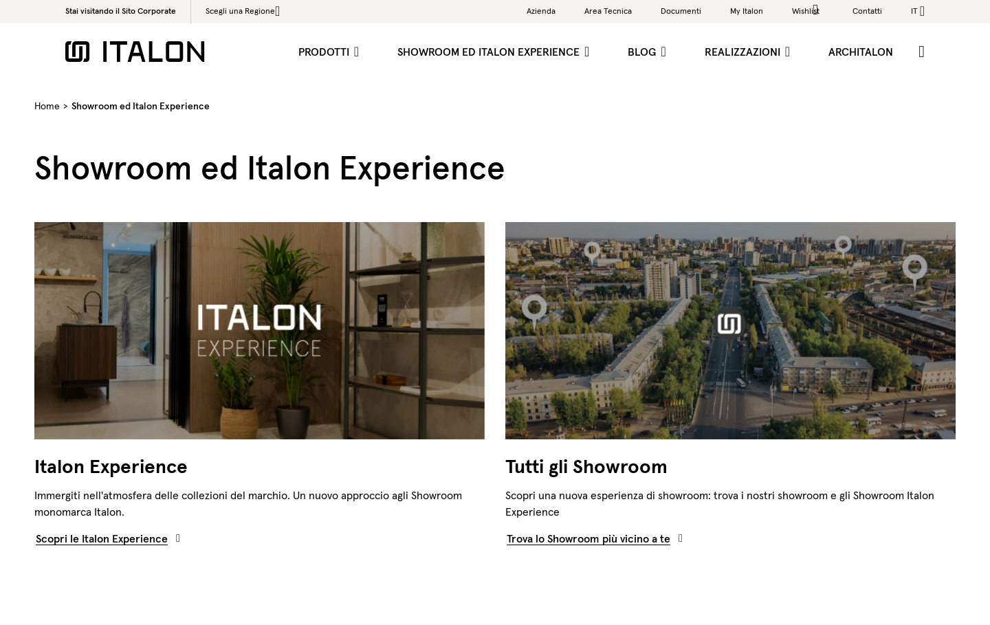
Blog (643, 51)
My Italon (746, 11)
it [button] (914, 11)
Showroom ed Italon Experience (489, 51)
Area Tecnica (608, 11)
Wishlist (808, 10)
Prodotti (325, 51)
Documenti (681, 11)
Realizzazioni (744, 51)
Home (47, 106)
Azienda (541, 11)
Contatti (867, 11)
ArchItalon (860, 51)
